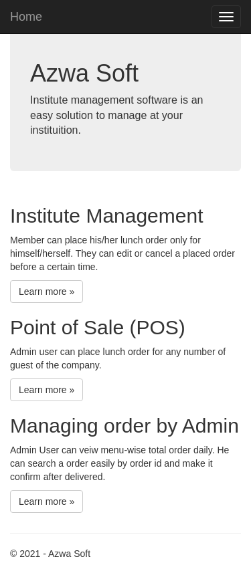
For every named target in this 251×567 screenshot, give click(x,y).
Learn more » (46, 291)
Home (26, 16)
